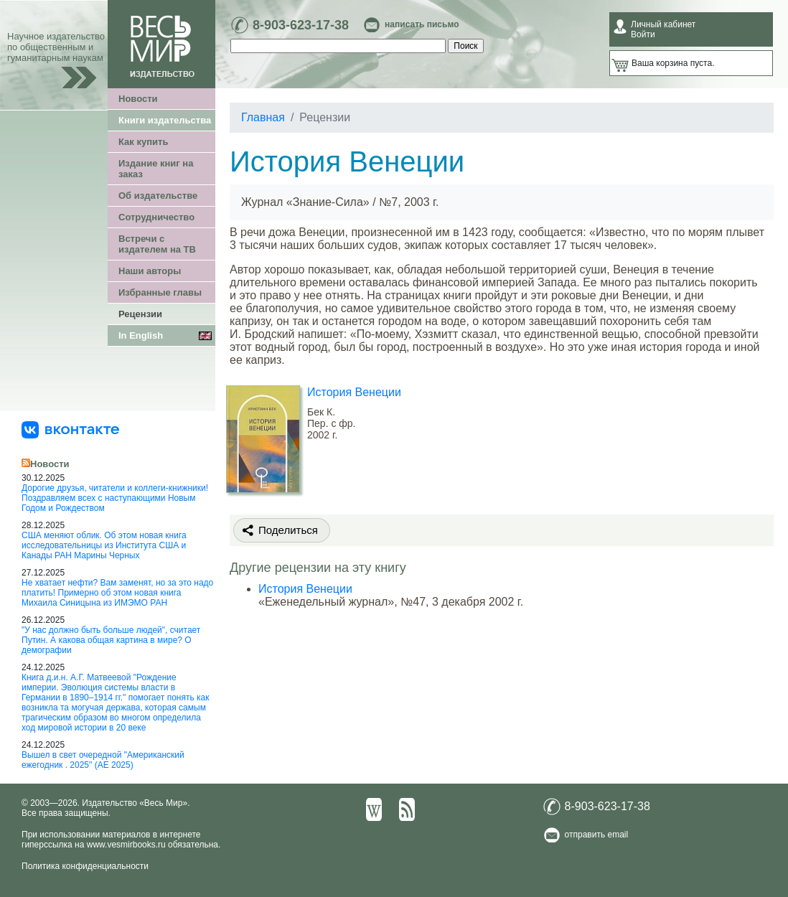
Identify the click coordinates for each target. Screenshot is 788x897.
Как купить (143, 141)
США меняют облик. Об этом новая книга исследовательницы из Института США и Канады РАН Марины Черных (104, 545)
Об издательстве (157, 195)
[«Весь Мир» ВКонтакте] (70, 429)
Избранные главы (160, 292)
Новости (138, 98)
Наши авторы (149, 271)
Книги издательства (164, 120)
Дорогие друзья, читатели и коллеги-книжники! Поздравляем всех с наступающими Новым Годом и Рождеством (115, 498)
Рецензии (140, 314)
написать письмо (422, 24)
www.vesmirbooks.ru (126, 845)
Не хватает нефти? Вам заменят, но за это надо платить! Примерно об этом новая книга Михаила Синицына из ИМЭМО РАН (117, 593)
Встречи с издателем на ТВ (157, 244)
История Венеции (354, 392)
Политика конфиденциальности (85, 866)
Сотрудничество (156, 217)
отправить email (597, 835)
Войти (643, 34)
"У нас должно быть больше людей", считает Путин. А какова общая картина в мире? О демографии (111, 640)
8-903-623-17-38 (301, 25)
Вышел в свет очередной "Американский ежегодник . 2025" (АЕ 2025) (103, 760)
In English (140, 335)
